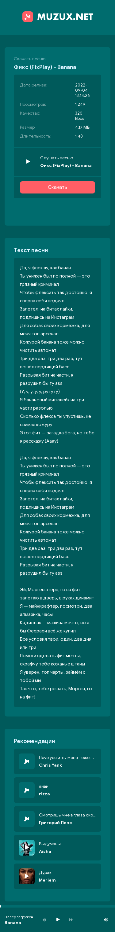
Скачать (57, 187)
